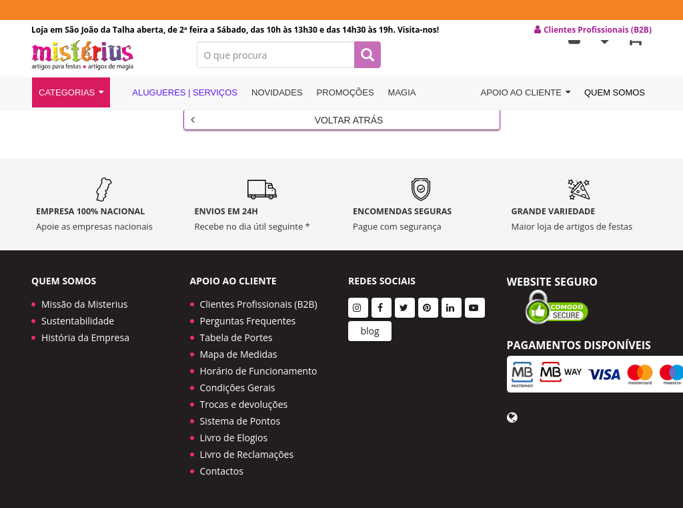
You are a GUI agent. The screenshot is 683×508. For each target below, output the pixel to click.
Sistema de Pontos (240, 421)
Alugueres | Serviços (177, 101)
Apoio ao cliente (525, 102)
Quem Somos (614, 102)
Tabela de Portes (236, 337)
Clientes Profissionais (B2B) (258, 304)
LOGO (104, 63)
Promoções (345, 102)
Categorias (71, 102)
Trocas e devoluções (244, 404)
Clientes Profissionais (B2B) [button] (593, 30)
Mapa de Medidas (238, 354)
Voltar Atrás (287, 127)
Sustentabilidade (77, 320)
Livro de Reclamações (247, 454)
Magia (402, 102)
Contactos (221, 471)
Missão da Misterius (84, 304)
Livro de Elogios (234, 437)
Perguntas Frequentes (248, 320)
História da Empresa (85, 337)
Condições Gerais (237, 387)
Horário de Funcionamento (258, 370)
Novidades (277, 102)
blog (369, 330)
